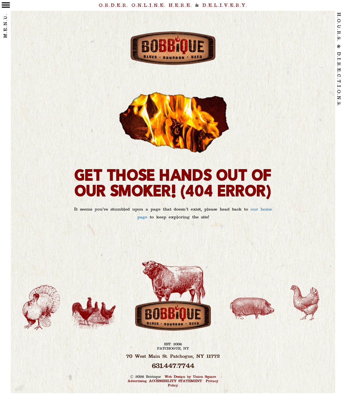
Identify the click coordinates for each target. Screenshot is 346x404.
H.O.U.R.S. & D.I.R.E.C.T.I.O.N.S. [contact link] (338, 59)
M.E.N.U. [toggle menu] (6, 23)
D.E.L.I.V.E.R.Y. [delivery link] (225, 5)
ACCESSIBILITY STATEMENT (175, 381)
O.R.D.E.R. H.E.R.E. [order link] (145, 5)
